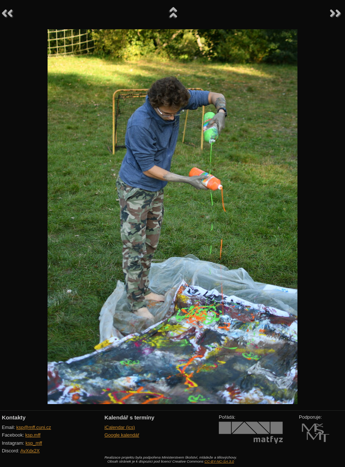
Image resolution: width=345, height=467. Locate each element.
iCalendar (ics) (119, 427)
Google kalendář (121, 435)
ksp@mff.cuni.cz (33, 427)
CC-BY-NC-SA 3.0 (219, 461)
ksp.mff (33, 435)
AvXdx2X (30, 450)
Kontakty (14, 417)
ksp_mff (34, 443)
